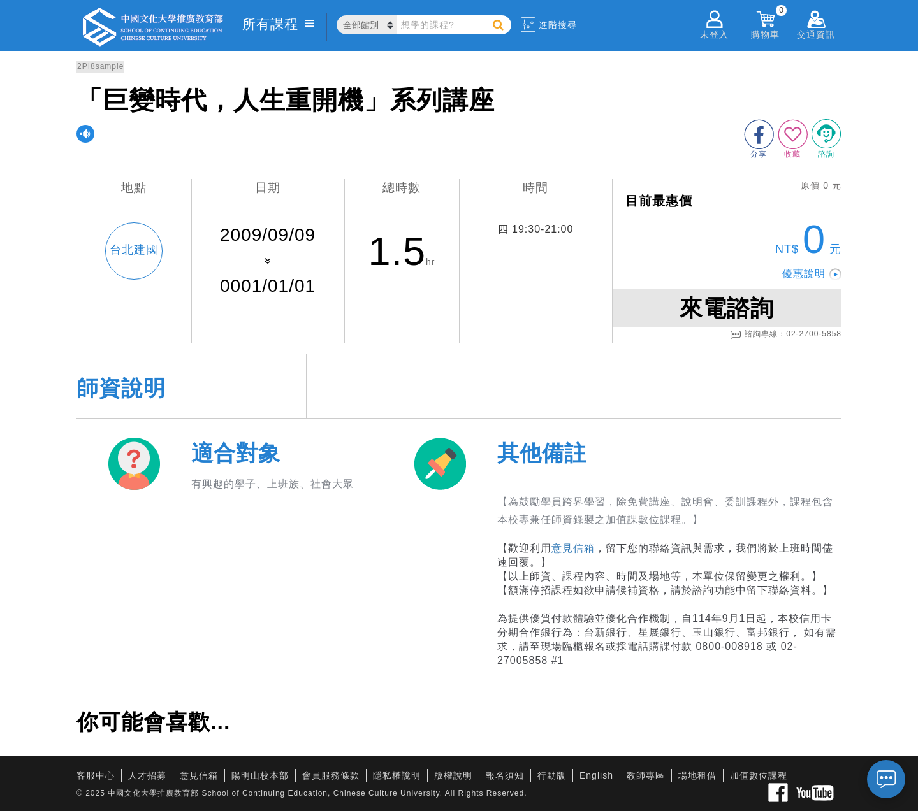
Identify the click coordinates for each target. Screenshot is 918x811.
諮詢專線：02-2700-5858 (785, 334)
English (596, 775)
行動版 (551, 775)
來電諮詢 (727, 308)
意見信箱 (573, 548)
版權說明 (453, 775)
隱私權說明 (397, 775)
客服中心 (95, 775)
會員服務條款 (331, 775)
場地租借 (697, 775)
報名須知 (505, 775)
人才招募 (147, 775)
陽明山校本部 (260, 775)
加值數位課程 (758, 775)
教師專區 (646, 775)
